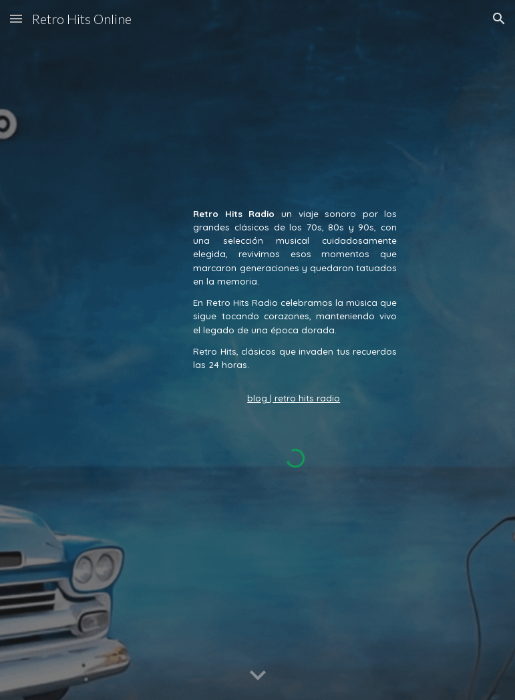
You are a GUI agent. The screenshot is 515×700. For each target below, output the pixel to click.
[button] (16, 18)
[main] (295, 306)
